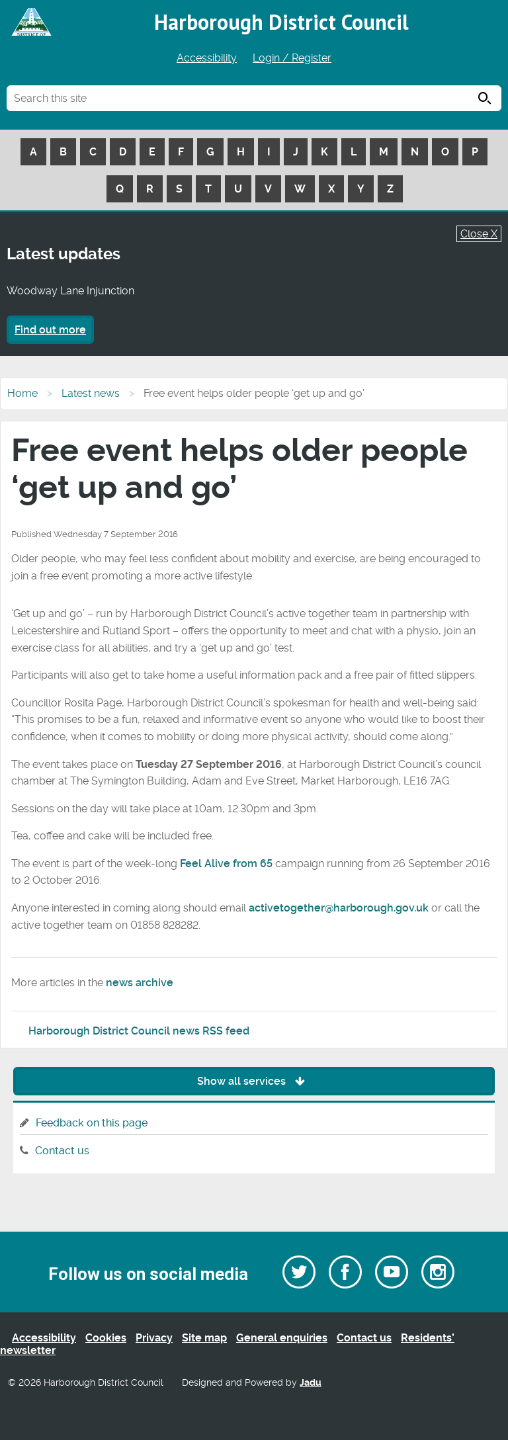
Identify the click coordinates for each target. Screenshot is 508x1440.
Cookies (105, 1338)
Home (22, 393)
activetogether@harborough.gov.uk (339, 908)
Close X (478, 234)
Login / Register (292, 58)
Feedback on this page (92, 1123)
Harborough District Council (281, 22)
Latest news (91, 393)
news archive (139, 982)
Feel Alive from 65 (226, 863)
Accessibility (207, 58)
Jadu (310, 1382)
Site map (204, 1338)
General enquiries (281, 1338)
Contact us (62, 1150)
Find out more (50, 329)
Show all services (254, 1081)
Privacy (154, 1338)
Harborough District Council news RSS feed (138, 1031)
